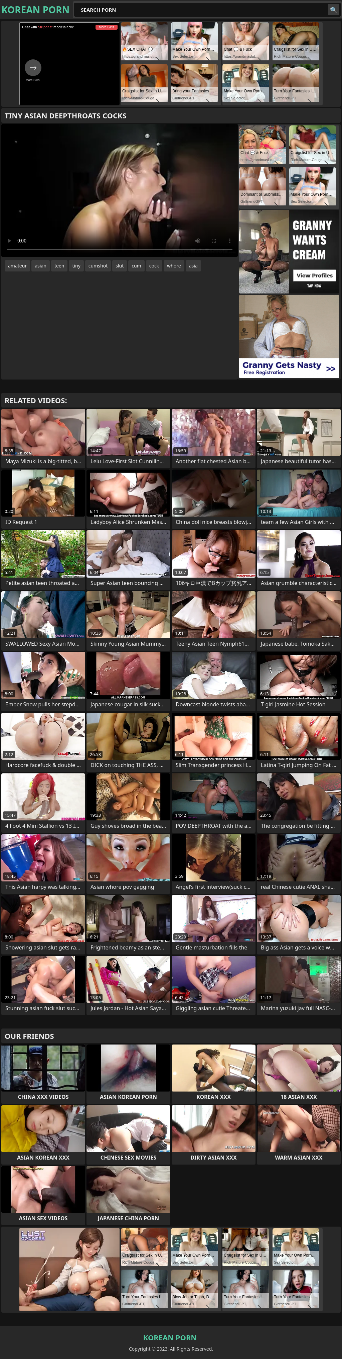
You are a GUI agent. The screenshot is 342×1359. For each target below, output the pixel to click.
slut (120, 265)
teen (59, 265)
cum (136, 265)
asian (40, 265)
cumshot (98, 265)
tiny (76, 265)
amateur (17, 265)
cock (154, 265)
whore (174, 265)
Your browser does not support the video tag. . (119, 190)
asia (193, 265)
